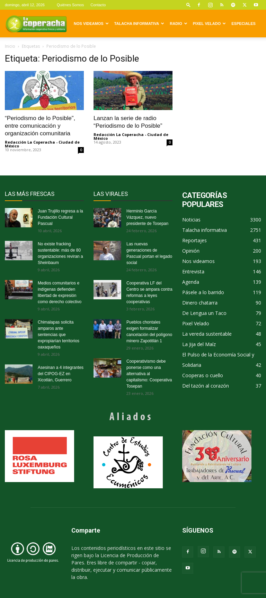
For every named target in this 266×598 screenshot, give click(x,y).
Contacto (98, 5)
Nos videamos (91, 23)
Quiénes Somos (70, 5)
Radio (178, 23)
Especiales (243, 23)
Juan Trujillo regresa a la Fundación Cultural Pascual (60, 217)
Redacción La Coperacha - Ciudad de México (42, 143)
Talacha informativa (139, 23)
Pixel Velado (209, 23)
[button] (188, 4)
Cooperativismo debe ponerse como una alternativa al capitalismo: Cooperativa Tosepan (149, 374)
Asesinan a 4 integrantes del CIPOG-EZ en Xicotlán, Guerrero (60, 373)
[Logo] (36, 23)
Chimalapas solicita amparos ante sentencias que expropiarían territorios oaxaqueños (58, 335)
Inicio (10, 46)
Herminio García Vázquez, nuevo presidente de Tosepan (147, 217)
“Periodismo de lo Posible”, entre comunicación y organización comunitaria (40, 126)
